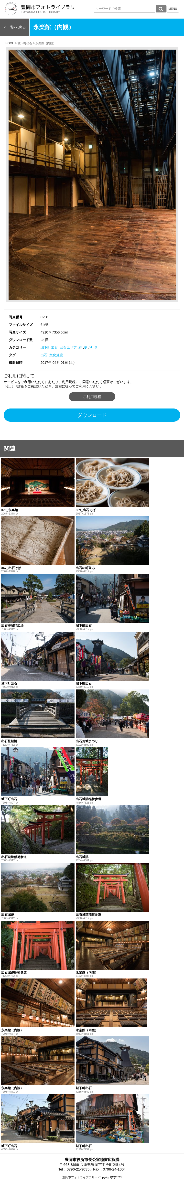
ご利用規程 (92, 397)
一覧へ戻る (16, 27)
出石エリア (68, 347)
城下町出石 (49, 347)
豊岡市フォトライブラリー (79, 1177)
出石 (44, 355)
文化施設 (56, 355)
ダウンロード (92, 415)
